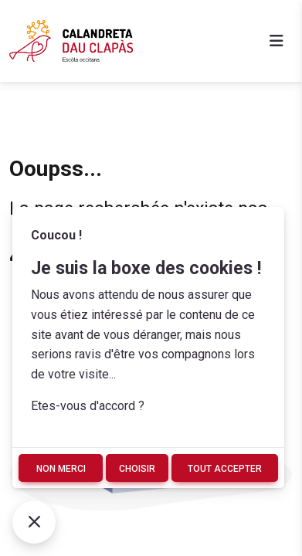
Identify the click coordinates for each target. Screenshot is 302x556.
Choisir (137, 468)
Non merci (61, 468)
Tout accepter (225, 468)
